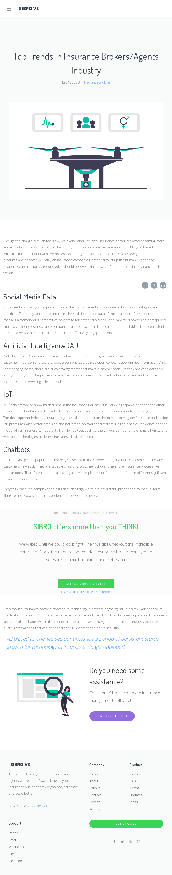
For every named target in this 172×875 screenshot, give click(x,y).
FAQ (133, 778)
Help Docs (17, 860)
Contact (95, 793)
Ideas (134, 800)
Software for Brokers (100, 592)
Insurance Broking (97, 82)
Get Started (126, 822)
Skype (13, 853)
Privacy (95, 800)
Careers (95, 785)
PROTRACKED (46, 803)
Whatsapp (16, 846)
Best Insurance (68, 592)
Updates (136, 793)
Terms (135, 785)
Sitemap (95, 807)
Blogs (93, 771)
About (94, 778)
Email (13, 838)
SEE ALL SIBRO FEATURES (85, 584)
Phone (14, 831)
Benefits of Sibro (112, 716)
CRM (82, 592)
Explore (136, 771)
